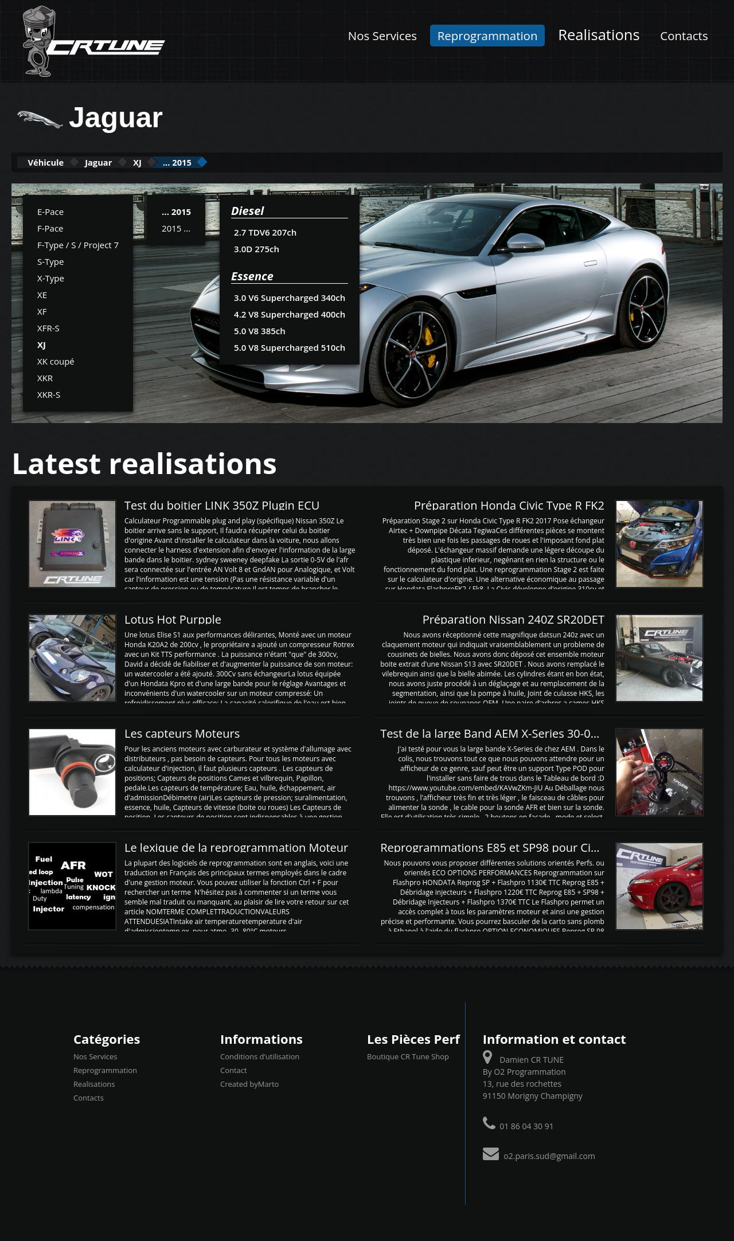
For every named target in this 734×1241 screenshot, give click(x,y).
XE (42, 293)
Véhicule (55, 162)
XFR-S (48, 326)
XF (41, 310)
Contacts (684, 36)
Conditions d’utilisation (259, 1056)
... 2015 (236, 162)
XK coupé (56, 360)
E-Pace (50, 210)
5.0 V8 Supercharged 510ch (288, 346)
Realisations (599, 35)
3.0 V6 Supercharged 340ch (288, 296)
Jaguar (126, 162)
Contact (233, 1069)
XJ (181, 162)
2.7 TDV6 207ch (265, 231)
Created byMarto (249, 1083)
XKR (45, 376)
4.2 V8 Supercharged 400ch (288, 313)
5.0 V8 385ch (259, 329)
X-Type (50, 277)
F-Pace (50, 227)
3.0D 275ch (256, 247)
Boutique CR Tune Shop (408, 1056)
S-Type (50, 260)
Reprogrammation (488, 36)
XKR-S (48, 393)
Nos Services (382, 36)
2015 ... (176, 227)
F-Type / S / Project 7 (78, 243)
